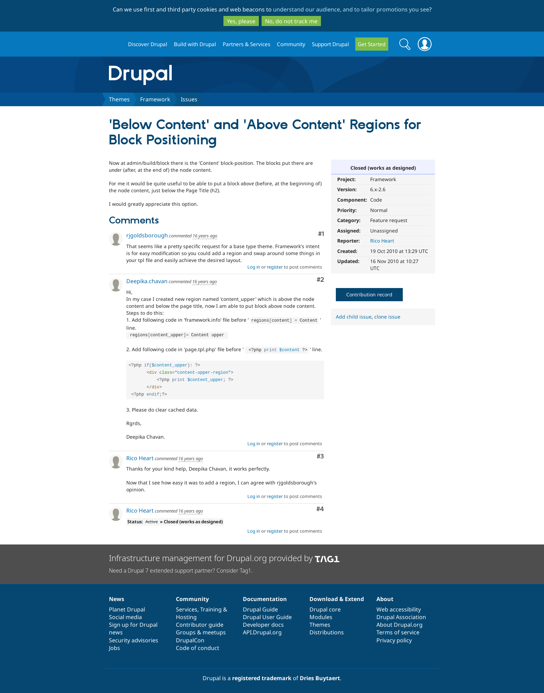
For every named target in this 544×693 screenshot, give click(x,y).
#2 (320, 280)
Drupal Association (401, 615)
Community (291, 44)
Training (211, 607)
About (384, 597)
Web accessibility (398, 607)
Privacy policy (394, 638)
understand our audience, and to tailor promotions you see (351, 9)
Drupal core (325, 607)
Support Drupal (330, 44)
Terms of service (397, 630)
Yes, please (241, 21)
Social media (125, 615)
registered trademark (261, 676)
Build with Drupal (195, 44)
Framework (155, 99)
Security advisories (133, 638)
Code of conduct (197, 646)
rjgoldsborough (147, 235)
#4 (320, 507)
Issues (189, 99)
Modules (320, 615)
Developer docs (263, 622)
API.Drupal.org (262, 630)
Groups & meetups (201, 630)
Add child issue (354, 316)
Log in (253, 267)
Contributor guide (199, 622)
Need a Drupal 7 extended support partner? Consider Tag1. (181, 568)
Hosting (186, 615)
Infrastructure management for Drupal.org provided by (224, 555)
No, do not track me (291, 21)
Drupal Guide (260, 607)
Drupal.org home (115, 44)
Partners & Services (246, 44)
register (275, 267)
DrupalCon (190, 638)
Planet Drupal (127, 607)
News (116, 597)
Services (186, 607)
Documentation (265, 597)
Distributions (326, 630)
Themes (119, 99)
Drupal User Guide (267, 615)
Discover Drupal (147, 44)
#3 (320, 454)
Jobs (114, 646)
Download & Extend (336, 597)
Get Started (371, 44)
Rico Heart (382, 240)
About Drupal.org (399, 622)
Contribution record (369, 294)
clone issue (387, 316)
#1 (321, 234)
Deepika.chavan (147, 281)
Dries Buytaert (320, 676)
